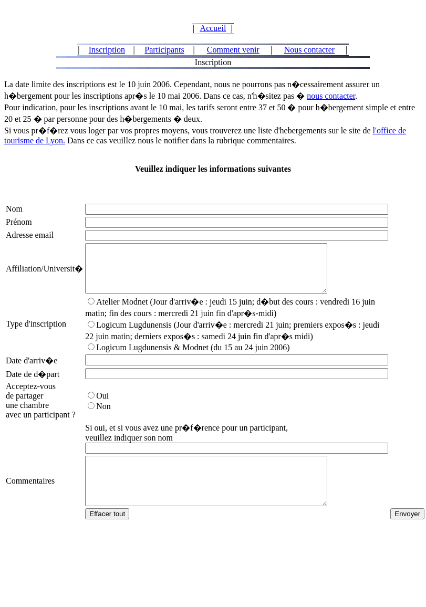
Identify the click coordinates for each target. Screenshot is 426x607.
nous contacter (331, 95)
